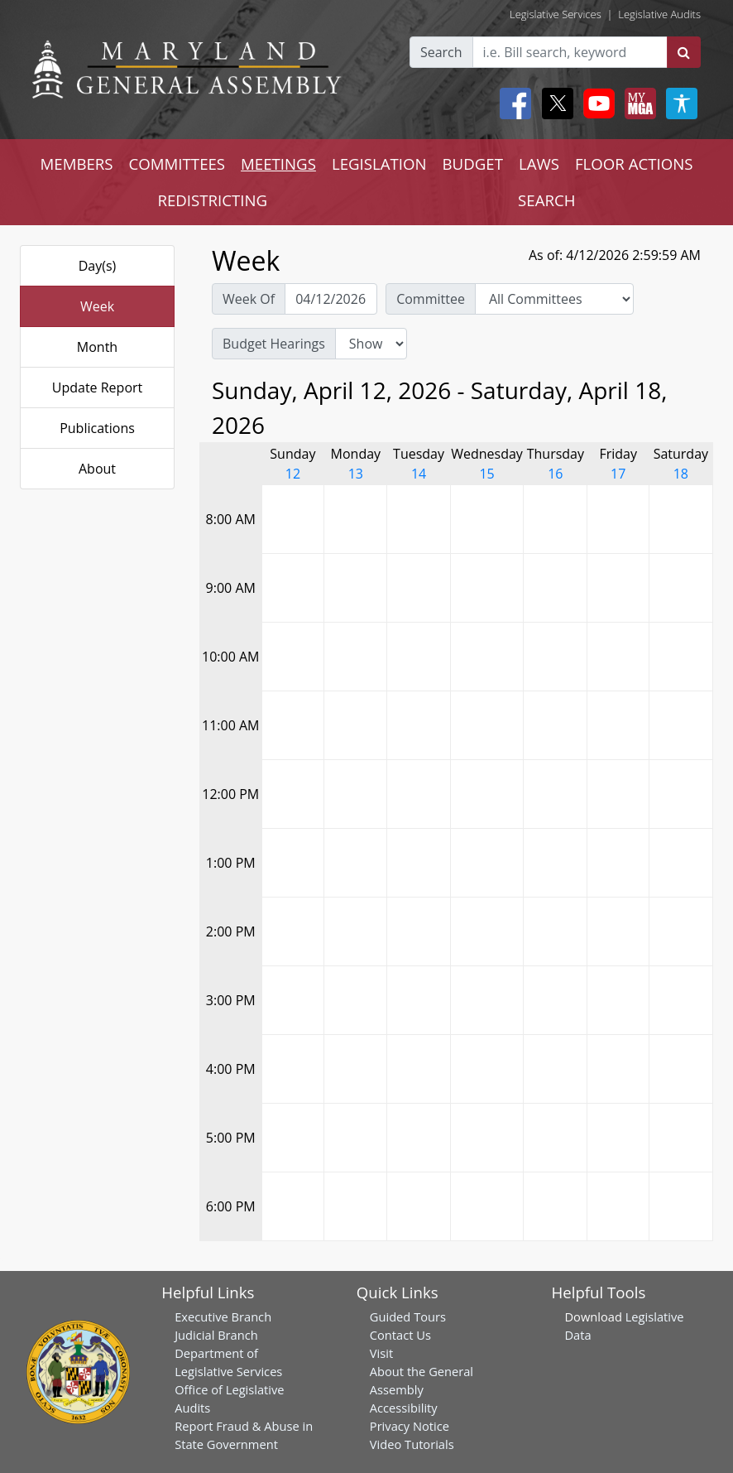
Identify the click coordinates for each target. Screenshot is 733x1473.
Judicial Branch (216, 1334)
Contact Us (400, 1334)
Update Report (97, 387)
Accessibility (404, 1407)
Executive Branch (223, 1316)
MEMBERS (76, 163)
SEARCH (546, 200)
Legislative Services (555, 14)
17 (618, 474)
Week (97, 306)
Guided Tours (408, 1316)
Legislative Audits (659, 14)
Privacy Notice (409, 1426)
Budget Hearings (274, 344)
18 (680, 474)
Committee (430, 299)
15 (486, 474)
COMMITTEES (177, 163)
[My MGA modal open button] (637, 103)
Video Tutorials (412, 1444)
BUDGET (473, 163)
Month (97, 347)
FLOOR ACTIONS (634, 163)
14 (418, 474)
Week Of (249, 299)
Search (441, 52)
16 (555, 474)
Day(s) (98, 266)
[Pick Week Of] (331, 299)
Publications (97, 428)
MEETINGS (278, 163)
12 (292, 474)
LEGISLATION (379, 163)
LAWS (539, 163)
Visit (381, 1353)
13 (355, 474)
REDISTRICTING (212, 200)
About (97, 469)
